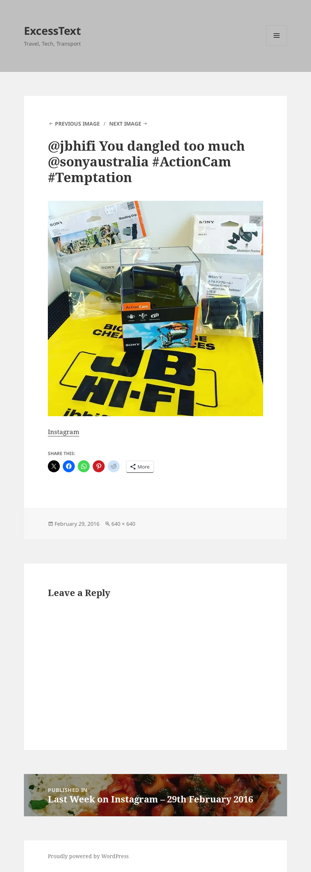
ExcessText (52, 30)
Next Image (125, 123)
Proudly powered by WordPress (88, 856)
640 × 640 (123, 523)
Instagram (63, 431)
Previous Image (77, 123)
